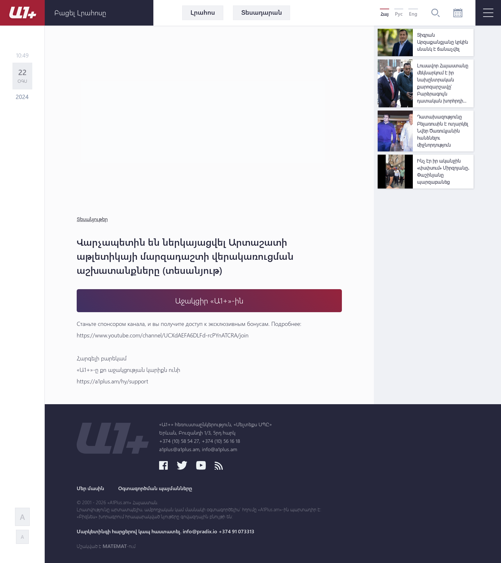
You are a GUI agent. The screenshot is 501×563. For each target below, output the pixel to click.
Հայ (385, 13)
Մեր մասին (90, 488)
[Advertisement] (426, 287)
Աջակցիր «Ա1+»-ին (209, 300)
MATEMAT (115, 546)
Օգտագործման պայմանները (155, 488)
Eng (413, 13)
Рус (399, 13)
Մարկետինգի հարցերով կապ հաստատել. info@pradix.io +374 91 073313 (165, 531)
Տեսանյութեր (92, 219)
